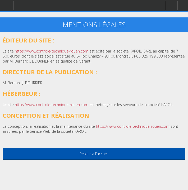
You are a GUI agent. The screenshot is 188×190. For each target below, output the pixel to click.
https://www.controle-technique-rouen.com (132, 126)
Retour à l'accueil (94, 153)
